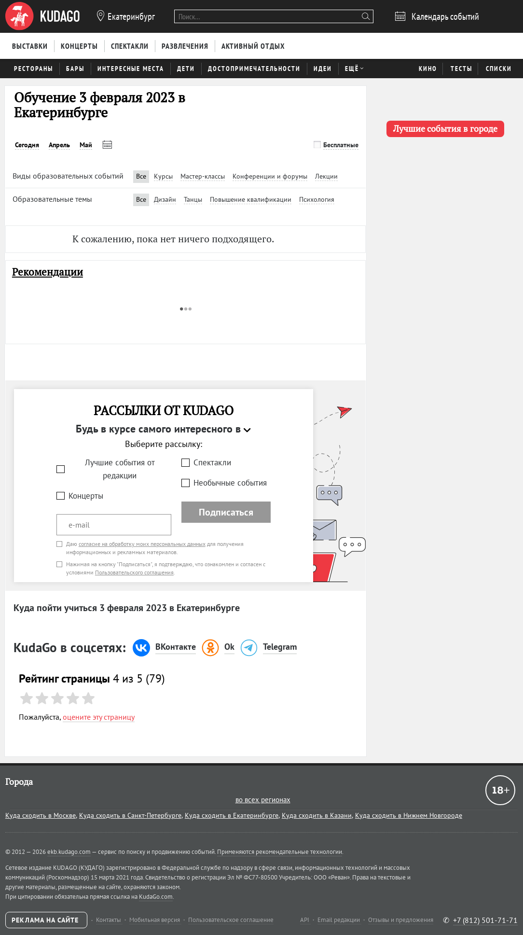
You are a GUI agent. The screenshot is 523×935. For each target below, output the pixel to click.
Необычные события (230, 482)
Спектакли (212, 462)
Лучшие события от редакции (120, 469)
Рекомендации (47, 272)
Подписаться (226, 512)
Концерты (86, 495)
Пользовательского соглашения (134, 572)
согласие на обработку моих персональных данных (142, 543)
